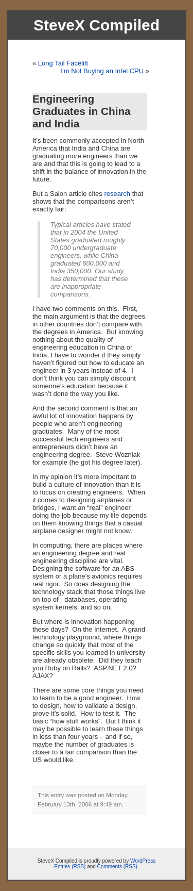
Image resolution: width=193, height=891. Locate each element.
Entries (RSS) (69, 866)
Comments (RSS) (117, 866)
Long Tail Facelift (63, 63)
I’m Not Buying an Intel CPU (102, 71)
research (117, 193)
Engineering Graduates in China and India (81, 111)
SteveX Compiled (96, 25)
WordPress (142, 861)
